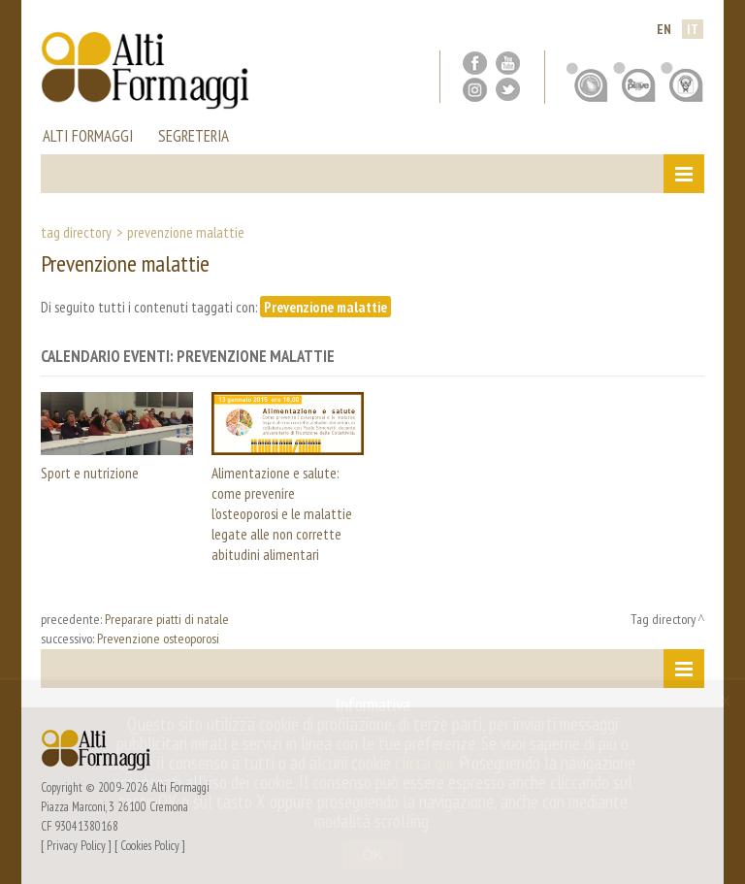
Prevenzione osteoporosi (158, 638)
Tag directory (76, 232)
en (664, 29)
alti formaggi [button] (88, 138)
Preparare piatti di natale (167, 619)
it (692, 29)
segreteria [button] (193, 138)
